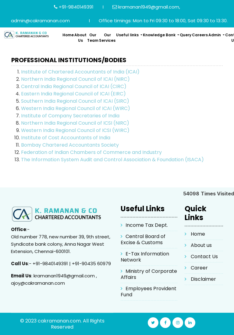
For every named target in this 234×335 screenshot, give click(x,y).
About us (201, 245)
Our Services (107, 37)
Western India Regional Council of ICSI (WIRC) (75, 130)
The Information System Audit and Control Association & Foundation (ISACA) (112, 159)
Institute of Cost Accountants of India (65, 137)
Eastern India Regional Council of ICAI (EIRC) (73, 93)
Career (199, 267)
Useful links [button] (128, 34)
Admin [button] (215, 34)
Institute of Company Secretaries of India (70, 115)
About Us (80, 37)
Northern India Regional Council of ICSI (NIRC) (75, 123)
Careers (200, 34)
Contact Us (204, 256)
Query (185, 34)
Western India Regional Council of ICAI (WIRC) (75, 108)
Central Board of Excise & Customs (143, 239)
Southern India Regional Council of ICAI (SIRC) (75, 101)
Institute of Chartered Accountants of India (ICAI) (80, 71)
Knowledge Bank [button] (159, 34)
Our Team (92, 37)
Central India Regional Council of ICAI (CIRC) (73, 86)
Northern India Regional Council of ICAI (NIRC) (75, 79)
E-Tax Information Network (145, 256)
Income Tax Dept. (147, 225)
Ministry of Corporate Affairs (149, 274)
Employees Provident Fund (148, 291)
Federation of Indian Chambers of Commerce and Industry (91, 152)
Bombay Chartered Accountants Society (70, 144)
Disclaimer (203, 279)
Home (68, 34)
